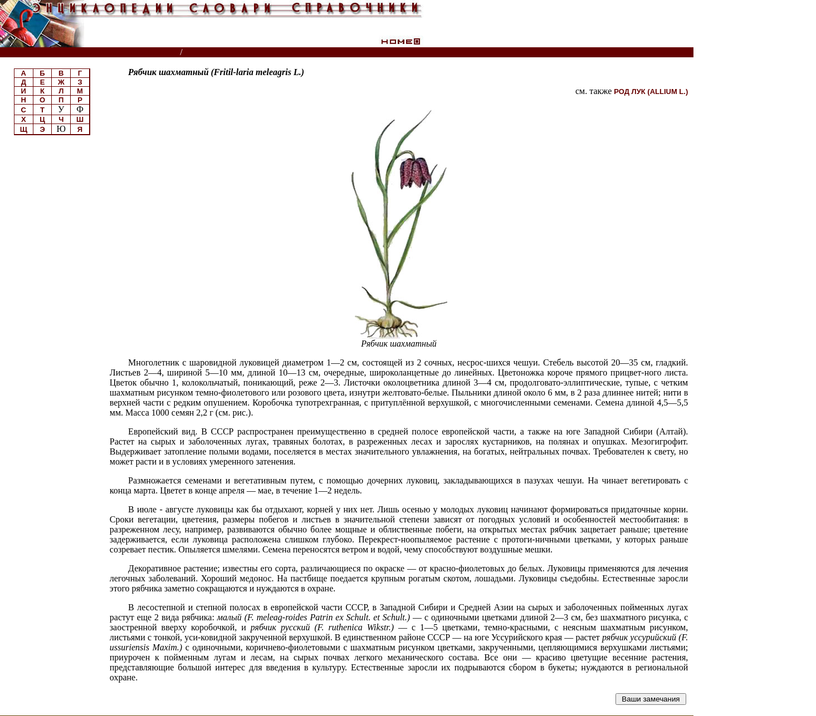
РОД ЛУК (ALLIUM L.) (651, 91)
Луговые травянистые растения (252, 52)
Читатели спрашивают (650, 52)
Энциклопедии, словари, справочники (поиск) (90, 52)
